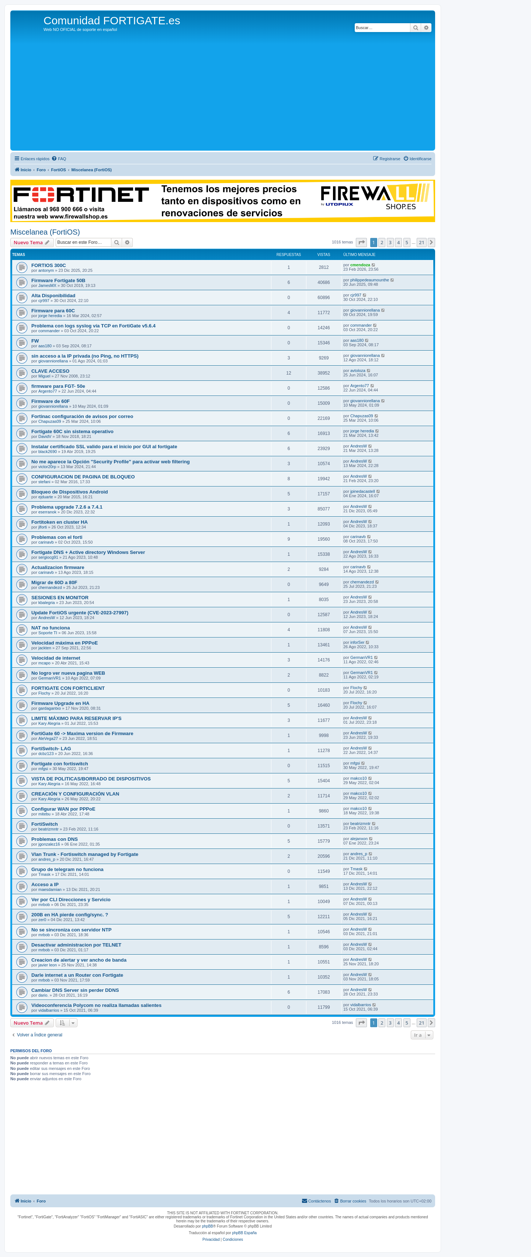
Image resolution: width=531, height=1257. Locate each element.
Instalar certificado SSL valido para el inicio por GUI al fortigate (104, 446)
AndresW (358, 446)
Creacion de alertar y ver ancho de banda (78, 960)
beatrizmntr (48, 829)
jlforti (42, 527)
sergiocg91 (48, 557)
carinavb (46, 542)
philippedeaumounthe (369, 280)
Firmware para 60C (53, 310)
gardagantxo (49, 708)
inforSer (357, 642)
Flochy (44, 693)
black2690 (47, 451)
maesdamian (50, 889)
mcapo (44, 663)
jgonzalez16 (49, 844)
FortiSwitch (44, 824)
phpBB (207, 1226)
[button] (361, 242)
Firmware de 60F (50, 401)
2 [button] (382, 242)
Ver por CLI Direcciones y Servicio (71, 899)
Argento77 (47, 391)
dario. (43, 995)
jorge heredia (50, 315)
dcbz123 (46, 753)
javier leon (47, 965)
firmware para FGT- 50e (58, 386)
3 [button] (390, 242)
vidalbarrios (48, 1010)
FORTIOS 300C (48, 265)
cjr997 (43, 300)
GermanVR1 (361, 657)
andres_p (46, 859)
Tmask (44, 874)
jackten (44, 648)
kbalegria (46, 602)
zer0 (42, 919)
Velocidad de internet (55, 658)
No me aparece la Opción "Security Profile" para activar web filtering (110, 461)
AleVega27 (48, 738)
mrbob (44, 904)
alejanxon (359, 838)
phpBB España (244, 1233)
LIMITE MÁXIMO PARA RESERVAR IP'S (76, 718)
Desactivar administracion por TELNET (76, 945)
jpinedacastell (362, 491)
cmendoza (360, 265)
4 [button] (398, 242)
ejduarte (45, 497)
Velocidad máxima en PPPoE (64, 643)
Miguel (44, 376)
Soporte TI (47, 633)
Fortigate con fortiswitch (59, 763)
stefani (44, 482)
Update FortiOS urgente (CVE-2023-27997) (79, 612)
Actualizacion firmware (57, 567)
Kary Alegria (49, 723)
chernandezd (50, 587)
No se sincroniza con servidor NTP (71, 930)
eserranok (47, 512)
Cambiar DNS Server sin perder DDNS (75, 990)
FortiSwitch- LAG (51, 748)
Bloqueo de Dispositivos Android (69, 492)
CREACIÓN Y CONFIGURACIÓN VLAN (75, 794)
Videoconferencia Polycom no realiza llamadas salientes (96, 1005)
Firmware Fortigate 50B (58, 280)
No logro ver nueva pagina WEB (68, 673)
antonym (46, 270)
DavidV (44, 436)
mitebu (44, 814)
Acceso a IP (45, 884)
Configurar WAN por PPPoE (63, 809)
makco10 (358, 778)
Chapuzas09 (49, 421)
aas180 (45, 346)
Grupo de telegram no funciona (67, 869)
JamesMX (47, 285)
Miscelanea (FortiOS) (45, 232)
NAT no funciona (50, 628)
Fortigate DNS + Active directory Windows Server (88, 552)
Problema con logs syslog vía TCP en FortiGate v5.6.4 (93, 326)
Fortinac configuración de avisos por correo (82, 416)
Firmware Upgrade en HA (60, 703)
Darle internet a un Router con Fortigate (77, 975)
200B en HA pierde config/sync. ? (69, 914)
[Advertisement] (222, 93)
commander (49, 331)
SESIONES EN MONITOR (59, 597)
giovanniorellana (365, 310)
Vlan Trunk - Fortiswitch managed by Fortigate (84, 854)
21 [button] (421, 242)
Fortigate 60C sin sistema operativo (72, 431)
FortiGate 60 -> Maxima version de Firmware (82, 733)
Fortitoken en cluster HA (59, 522)
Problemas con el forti (57, 537)
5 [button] (407, 242)
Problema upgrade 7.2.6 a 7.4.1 (67, 507)
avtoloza (357, 370)
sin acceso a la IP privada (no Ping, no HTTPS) (85, 356)
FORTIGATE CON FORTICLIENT (68, 688)
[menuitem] (58, 158)
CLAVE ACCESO (50, 371)
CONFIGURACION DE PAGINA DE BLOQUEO (83, 477)
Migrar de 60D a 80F (54, 582)
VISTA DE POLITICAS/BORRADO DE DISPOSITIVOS (91, 779)
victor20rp (47, 466)
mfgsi (43, 768)
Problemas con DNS (54, 839)
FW (35, 341)
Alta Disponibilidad (53, 295)
